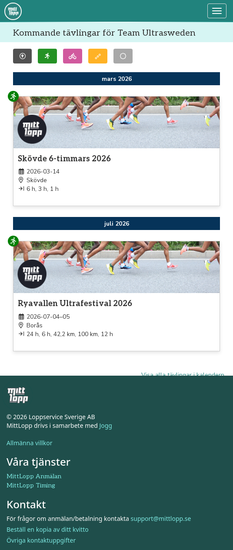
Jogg (105, 425)
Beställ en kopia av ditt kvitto (48, 529)
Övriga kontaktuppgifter (41, 540)
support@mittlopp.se (161, 518)
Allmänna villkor (30, 443)
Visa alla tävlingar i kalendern (182, 375)
